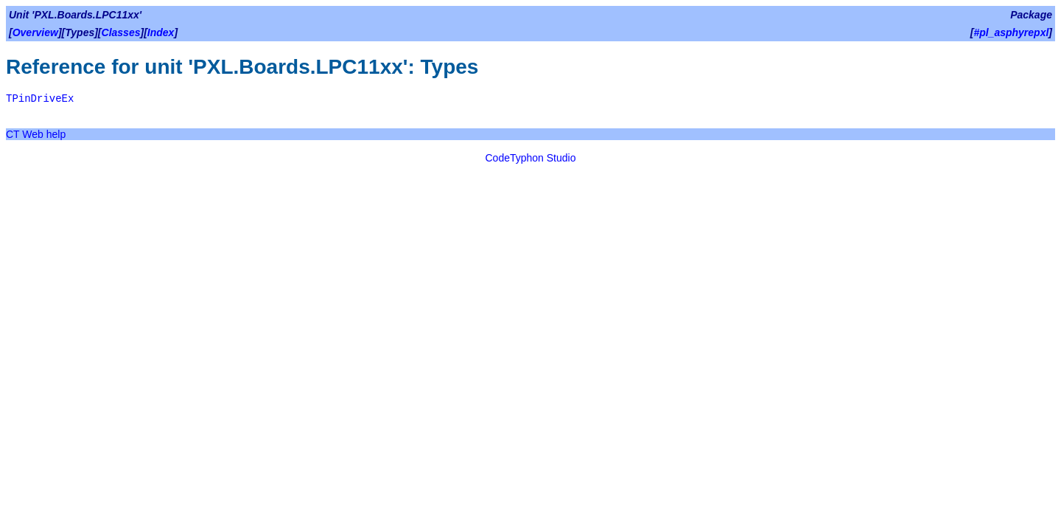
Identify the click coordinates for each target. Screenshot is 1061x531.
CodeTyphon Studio (531, 158)
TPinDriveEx (40, 99)
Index (161, 32)
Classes (121, 32)
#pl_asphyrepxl (1010, 32)
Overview (35, 32)
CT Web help (36, 134)
